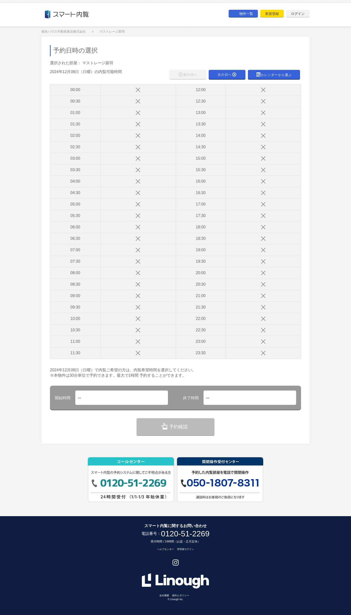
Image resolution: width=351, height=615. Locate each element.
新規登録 (272, 14)
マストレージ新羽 (112, 31)
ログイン (298, 14)
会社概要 (164, 595)
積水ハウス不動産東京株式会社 (63, 31)
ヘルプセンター (165, 549)
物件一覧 (246, 14)
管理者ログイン (185, 549)
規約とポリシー (180, 595)
